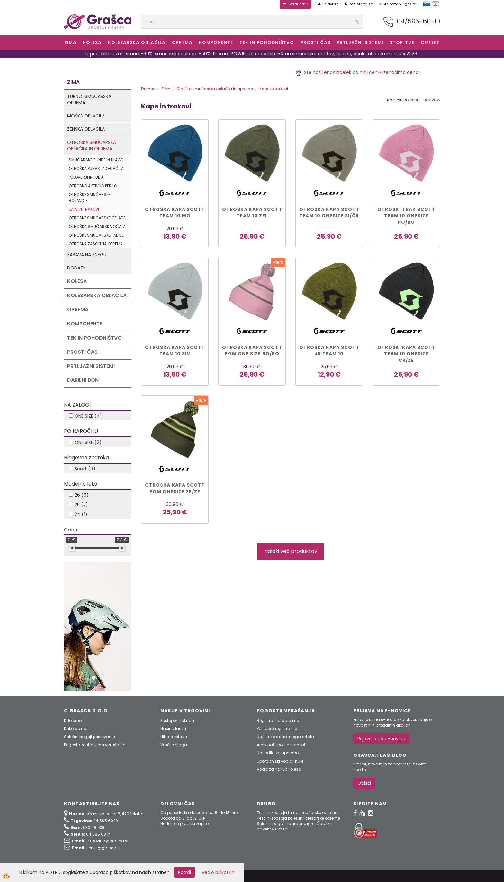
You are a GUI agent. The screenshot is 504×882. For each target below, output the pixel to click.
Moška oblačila (86, 116)
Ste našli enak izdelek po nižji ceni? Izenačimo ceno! (357, 72)
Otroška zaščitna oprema (96, 244)
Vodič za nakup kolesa (279, 769)
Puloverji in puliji (86, 177)
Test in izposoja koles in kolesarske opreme (298, 818)
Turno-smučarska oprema (89, 99)
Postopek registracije (277, 728)
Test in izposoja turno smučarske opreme (297, 812)
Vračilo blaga (173, 744)
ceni (415, 100)
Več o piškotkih (218, 872)
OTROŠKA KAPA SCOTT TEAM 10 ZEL (252, 212)
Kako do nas (76, 728)
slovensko (426, 3)
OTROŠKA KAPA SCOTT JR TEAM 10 (329, 350)
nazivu (431, 100)
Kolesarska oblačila (137, 42)
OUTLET (430, 42)
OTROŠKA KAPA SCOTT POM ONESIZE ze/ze (175, 488)
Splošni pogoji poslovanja (89, 736)
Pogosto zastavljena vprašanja (95, 744)
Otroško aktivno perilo (93, 186)
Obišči (364, 783)
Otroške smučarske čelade (97, 217)
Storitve (402, 42)
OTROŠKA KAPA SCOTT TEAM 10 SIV (175, 350)
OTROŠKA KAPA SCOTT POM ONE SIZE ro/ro (252, 350)
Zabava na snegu (86, 254)
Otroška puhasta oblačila (96, 168)
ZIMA (70, 42)
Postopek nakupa (177, 720)
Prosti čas (315, 42)
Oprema (182, 42)
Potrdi (184, 872)
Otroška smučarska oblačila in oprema (91, 145)
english (435, 3)
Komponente (216, 42)
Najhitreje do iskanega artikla (285, 736)
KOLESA (92, 42)
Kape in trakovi (84, 209)
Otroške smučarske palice (96, 235)
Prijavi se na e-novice (381, 739)
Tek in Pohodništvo (266, 42)
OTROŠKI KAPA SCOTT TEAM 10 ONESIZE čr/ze (406, 353)
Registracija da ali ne (278, 720)
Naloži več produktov (290, 551)
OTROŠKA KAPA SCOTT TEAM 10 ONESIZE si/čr (329, 212)
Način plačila (173, 728)
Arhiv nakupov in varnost (281, 744)
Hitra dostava (173, 736)
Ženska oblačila (86, 129)
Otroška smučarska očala (97, 226)
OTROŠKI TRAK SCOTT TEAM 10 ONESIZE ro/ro (406, 215)
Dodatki (77, 268)
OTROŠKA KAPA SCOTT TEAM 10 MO (175, 212)
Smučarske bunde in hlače (96, 160)
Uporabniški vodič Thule (280, 761)
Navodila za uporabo (278, 752)
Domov (148, 88)
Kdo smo (73, 720)
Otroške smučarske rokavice (90, 197)
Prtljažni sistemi (360, 42)
